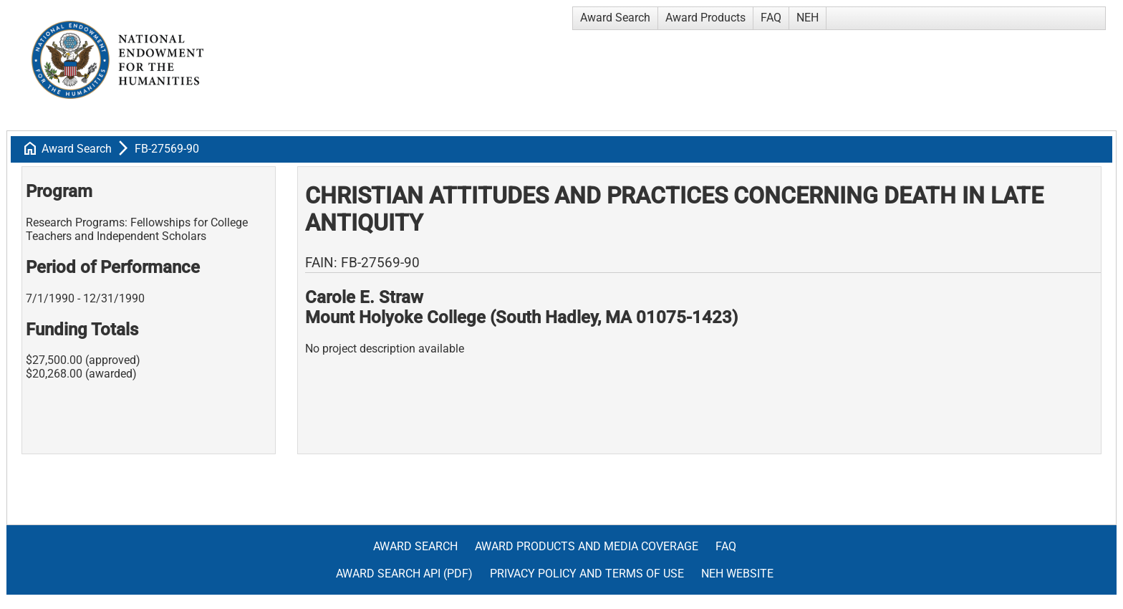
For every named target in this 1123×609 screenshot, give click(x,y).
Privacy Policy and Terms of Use (587, 573)
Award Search (615, 17)
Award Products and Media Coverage (586, 546)
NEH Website (737, 573)
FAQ (771, 17)
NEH (807, 17)
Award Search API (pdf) (404, 573)
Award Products (705, 17)
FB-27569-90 (167, 148)
